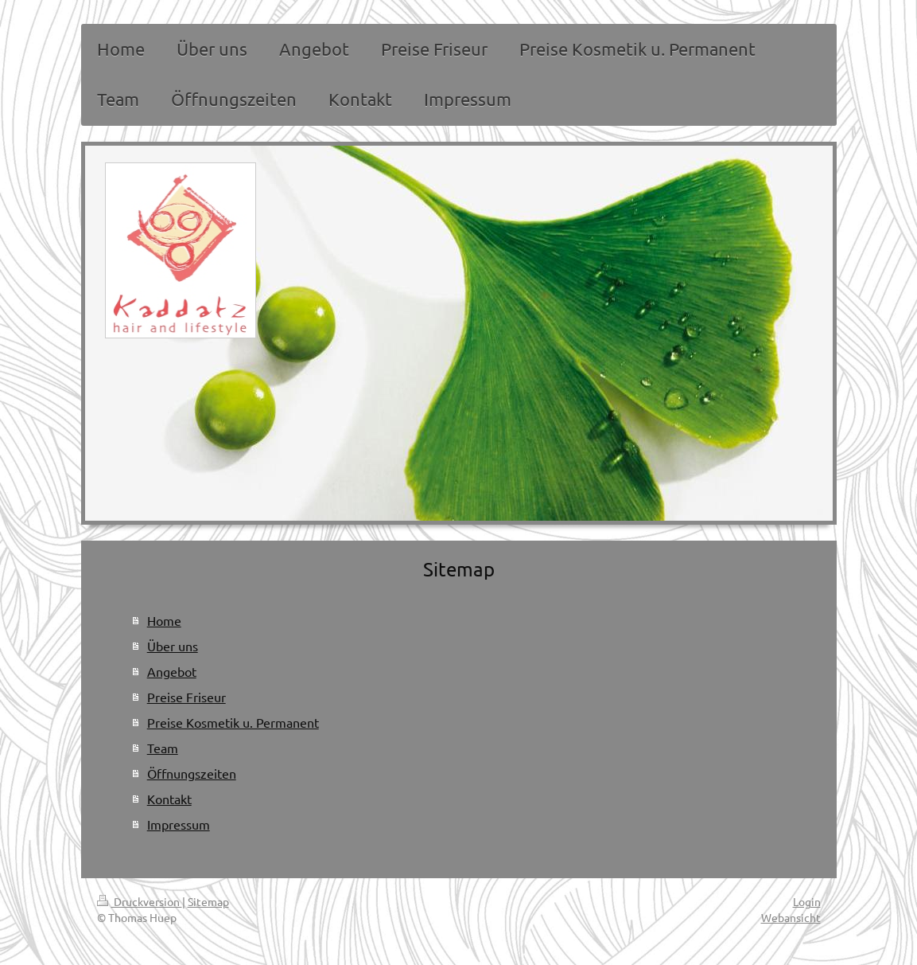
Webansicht (791, 917)
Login (807, 901)
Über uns (172, 646)
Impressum (178, 824)
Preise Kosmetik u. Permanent (233, 722)
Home (164, 620)
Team (162, 748)
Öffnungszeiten (191, 773)
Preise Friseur (186, 697)
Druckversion (139, 901)
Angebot (171, 671)
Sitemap (208, 901)
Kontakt (169, 799)
